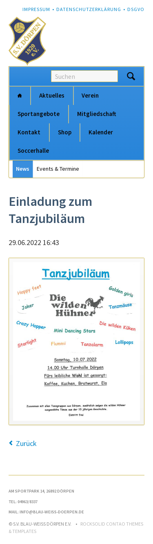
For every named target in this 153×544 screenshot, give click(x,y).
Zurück (26, 443)
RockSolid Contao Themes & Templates (76, 527)
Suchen (131, 76)
